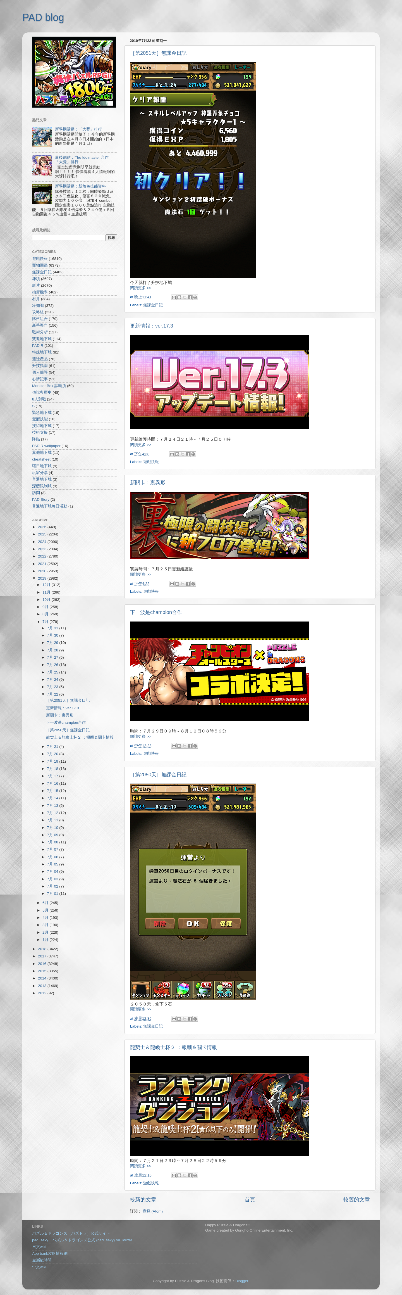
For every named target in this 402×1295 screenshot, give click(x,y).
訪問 (36, 493)
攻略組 (38, 312)
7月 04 (53, 871)
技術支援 (40, 432)
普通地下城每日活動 (49, 506)
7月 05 (53, 864)
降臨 (36, 439)
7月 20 (53, 754)
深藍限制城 (42, 486)
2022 (42, 556)
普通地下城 (42, 479)
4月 (45, 917)
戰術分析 (40, 332)
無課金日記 (153, 305)
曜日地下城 (42, 466)
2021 (42, 564)
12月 (47, 585)
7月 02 (53, 886)
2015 (42, 971)
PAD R (37, 345)
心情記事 (40, 379)
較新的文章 (143, 1199)
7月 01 (53, 893)
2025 (42, 534)
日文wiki (39, 1247)
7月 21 (53, 746)
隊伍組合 (40, 319)
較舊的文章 (356, 1199)
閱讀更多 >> (140, 288)
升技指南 (40, 366)
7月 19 (53, 761)
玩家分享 (40, 473)
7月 (45, 622)
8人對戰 (39, 399)
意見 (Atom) (153, 1211)
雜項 (36, 279)
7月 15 (53, 791)
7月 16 (53, 783)
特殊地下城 (42, 352)
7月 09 (53, 835)
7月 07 (53, 849)
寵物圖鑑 (40, 265)
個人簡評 (40, 372)
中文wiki (39, 1267)
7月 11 (53, 820)
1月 (45, 940)
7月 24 (53, 679)
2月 (45, 932)
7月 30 (53, 635)
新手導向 (40, 325)
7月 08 (53, 842)
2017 (42, 956)
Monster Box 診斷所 (49, 386)
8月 (45, 614)
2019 (42, 578)
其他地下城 (42, 452)
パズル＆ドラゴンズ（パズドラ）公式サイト (71, 1233)
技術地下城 (42, 426)
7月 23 (53, 687)
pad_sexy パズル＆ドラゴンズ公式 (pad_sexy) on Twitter (82, 1240)
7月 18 (53, 769)
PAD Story (40, 499)
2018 (42, 949)
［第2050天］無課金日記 (158, 774)
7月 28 (53, 650)
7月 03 (53, 879)
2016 (42, 964)
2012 (42, 993)
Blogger (241, 1281)
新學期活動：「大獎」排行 (78, 129)
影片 (36, 285)
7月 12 (53, 813)
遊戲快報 (151, 462)
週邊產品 (40, 359)
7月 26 (53, 665)
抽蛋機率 (40, 292)
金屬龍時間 (42, 1260)
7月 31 (53, 628)
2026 (42, 527)
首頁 (250, 1199)
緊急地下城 (42, 413)
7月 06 (53, 857)
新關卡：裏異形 (147, 482)
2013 (42, 986)
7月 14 (53, 798)
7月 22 (53, 694)
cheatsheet (41, 459)
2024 (42, 542)
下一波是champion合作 (156, 612)
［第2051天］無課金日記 (158, 53)
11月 (47, 592)
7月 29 (53, 643)
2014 (42, 978)
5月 (45, 910)
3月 (45, 925)
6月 (45, 903)
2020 (42, 571)
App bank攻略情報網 (50, 1253)
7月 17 (53, 776)
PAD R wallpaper (46, 446)
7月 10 (53, 828)
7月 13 (53, 805)
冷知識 (38, 305)
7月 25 (53, 672)
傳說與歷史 (42, 392)
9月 (45, 607)
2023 (42, 549)
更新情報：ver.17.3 (151, 326)
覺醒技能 (40, 419)
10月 (47, 599)
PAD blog (43, 17)
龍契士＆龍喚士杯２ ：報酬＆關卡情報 (173, 1047)
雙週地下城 (42, 339)
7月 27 (53, 657)
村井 (36, 299)
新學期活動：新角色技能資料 (80, 186)
